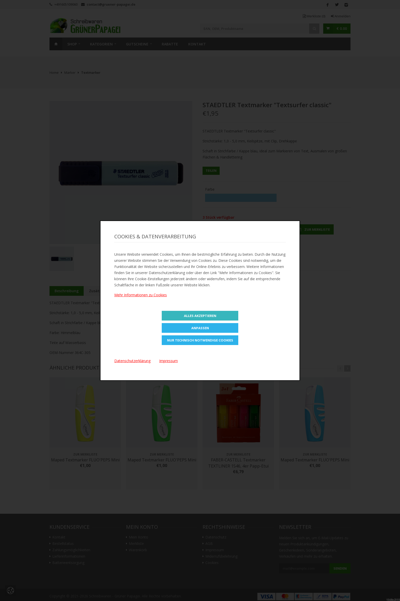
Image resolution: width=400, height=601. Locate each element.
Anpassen (200, 328)
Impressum (168, 360)
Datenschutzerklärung (132, 360)
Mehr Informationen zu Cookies (140, 294)
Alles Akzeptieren (200, 315)
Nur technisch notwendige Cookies (200, 340)
